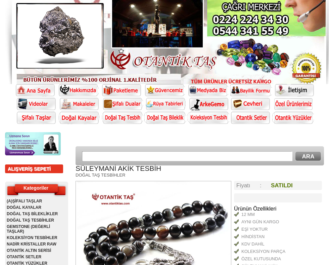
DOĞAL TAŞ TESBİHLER (30, 220)
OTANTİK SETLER (24, 257)
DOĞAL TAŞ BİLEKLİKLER (32, 214)
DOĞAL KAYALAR (24, 207)
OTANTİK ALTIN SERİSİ (29, 250)
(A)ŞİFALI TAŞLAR (24, 201)
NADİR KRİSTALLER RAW (31, 244)
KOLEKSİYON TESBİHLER (32, 237)
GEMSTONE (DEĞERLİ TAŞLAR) (28, 229)
